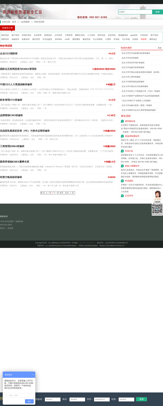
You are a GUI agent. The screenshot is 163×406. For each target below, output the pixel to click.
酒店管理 (36, 39)
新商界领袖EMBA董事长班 (14, 161)
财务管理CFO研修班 (11, 100)
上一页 (48, 193)
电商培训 (5, 39)
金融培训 (15, 39)
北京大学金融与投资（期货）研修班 (137, 105)
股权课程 (76, 39)
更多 (160, 48)
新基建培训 (123, 35)
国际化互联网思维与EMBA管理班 (18, 69)
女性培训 (112, 35)
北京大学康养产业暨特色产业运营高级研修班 (141, 96)
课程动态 (153, 39)
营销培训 (48, 35)
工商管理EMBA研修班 (12, 146)
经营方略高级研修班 (11, 177)
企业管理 (37, 35)
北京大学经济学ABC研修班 (133, 63)
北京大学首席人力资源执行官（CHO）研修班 (141, 91)
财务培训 (5, 35)
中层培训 (144, 35)
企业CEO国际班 (9, 53)
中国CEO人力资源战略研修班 (16, 84)
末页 (61, 193)
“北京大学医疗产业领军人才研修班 (136, 101)
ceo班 (67, 39)
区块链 (116, 39)
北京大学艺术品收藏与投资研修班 (136, 53)
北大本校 (126, 39)
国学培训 (101, 35)
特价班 (144, 39)
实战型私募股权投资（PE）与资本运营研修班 (25, 130)
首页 (14, 22)
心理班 (108, 39)
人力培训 (91, 35)
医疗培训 (154, 35)
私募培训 (25, 39)
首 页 (43, 193)
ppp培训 (134, 35)
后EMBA (58, 39)
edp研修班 (25, 22)
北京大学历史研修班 (130, 58)
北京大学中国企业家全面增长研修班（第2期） (141, 72)
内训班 (135, 39)
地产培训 (15, 35)
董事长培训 (80, 35)
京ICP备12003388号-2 (87, 243)
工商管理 (68, 35)
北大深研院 (98, 39)
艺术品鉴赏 (47, 39)
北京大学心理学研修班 (131, 77)
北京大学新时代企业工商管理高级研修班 (139, 110)
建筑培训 (86, 39)
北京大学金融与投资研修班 (133, 67)
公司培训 (58, 35)
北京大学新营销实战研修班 (133, 82)
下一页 (56, 193)
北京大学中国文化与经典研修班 (135, 86)
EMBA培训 (26, 35)
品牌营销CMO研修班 (11, 115)
